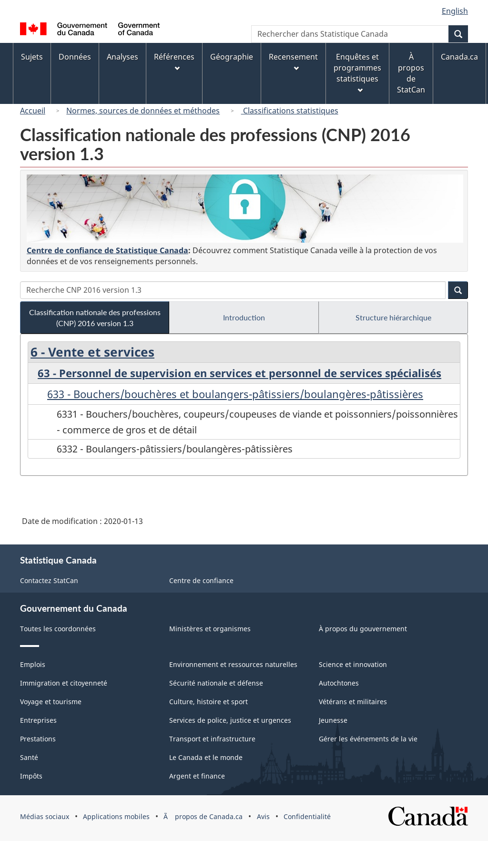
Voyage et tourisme (50, 701)
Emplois (32, 664)
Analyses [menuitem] (122, 56)
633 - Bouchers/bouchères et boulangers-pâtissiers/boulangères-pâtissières (235, 394)
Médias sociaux (44, 816)
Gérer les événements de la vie (368, 738)
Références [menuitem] (174, 61)
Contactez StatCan (49, 580)
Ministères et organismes (210, 628)
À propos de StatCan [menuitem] (411, 73)
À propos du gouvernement (363, 628)
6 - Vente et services (92, 351)
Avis (263, 816)
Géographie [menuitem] (231, 56)
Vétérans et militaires (353, 701)
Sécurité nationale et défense (216, 682)
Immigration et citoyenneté (63, 682)
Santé (29, 757)
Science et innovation (353, 664)
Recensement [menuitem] (293, 61)
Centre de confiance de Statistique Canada (107, 250)
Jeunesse (333, 720)
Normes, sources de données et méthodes (143, 110)
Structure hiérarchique (393, 317)
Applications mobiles (116, 816)
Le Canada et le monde (206, 757)
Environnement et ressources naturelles (233, 664)
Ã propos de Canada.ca (203, 816)
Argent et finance (197, 775)
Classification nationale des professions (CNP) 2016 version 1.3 (95, 318)
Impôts (31, 775)
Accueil (32, 110)
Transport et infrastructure (212, 738)
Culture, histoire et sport (208, 701)
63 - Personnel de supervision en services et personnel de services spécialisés (239, 373)
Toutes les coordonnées (58, 628)
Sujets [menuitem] (32, 56)
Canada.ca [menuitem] (459, 56)
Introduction (244, 317)
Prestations (38, 738)
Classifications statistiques (289, 110)
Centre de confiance (201, 580)
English (455, 11)
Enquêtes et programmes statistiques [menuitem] (357, 72)
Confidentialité (307, 816)
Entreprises (38, 720)
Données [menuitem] (75, 56)
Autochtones (339, 682)
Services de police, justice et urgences (230, 720)
